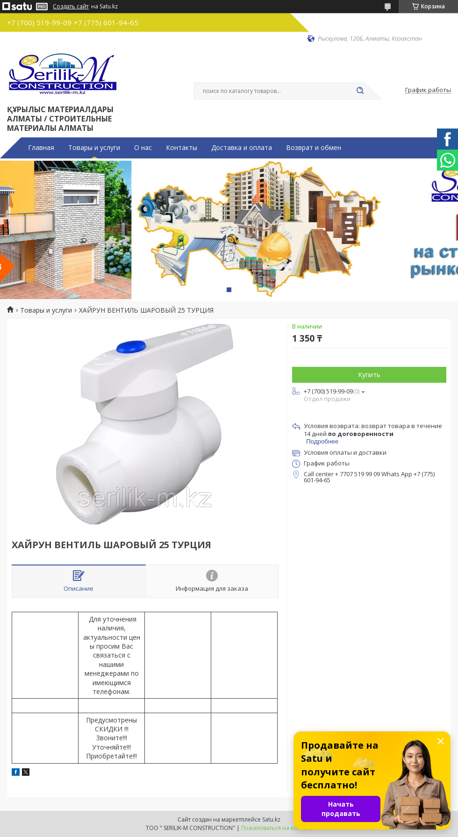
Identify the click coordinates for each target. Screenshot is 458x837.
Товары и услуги (94, 147)
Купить (369, 374)
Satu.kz (271, 819)
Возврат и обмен (313, 147)
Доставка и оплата (241, 147)
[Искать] (360, 91)
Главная (41, 147)
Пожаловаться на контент (277, 828)
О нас (143, 147)
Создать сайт (71, 6)
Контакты (181, 147)
